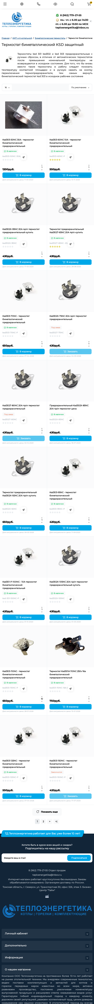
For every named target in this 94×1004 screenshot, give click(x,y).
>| (56, 821)
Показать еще (47, 811)
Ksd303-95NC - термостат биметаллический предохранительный (62, 495)
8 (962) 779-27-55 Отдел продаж (47, 870)
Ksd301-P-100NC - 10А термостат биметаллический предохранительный (19, 584)
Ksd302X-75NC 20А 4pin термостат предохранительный (68, 317)
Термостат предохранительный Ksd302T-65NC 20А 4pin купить (66, 231)
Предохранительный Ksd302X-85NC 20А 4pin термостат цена (69, 407)
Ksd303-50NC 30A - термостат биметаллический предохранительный (18, 142)
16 (7, 87)
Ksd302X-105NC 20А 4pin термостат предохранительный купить (68, 583)
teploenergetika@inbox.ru (47, 874)
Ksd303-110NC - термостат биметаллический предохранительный (16, 674)
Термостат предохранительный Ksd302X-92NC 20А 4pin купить (19, 494)
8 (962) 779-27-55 (68, 15)
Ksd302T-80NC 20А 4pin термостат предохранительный (21, 407)
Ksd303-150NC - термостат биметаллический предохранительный (63, 763)
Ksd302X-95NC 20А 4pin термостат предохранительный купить (21, 231)
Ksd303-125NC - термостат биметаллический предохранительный (16, 763)
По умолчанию (80, 87)
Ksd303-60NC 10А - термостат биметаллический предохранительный (65, 142)
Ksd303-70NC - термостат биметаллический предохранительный (16, 319)
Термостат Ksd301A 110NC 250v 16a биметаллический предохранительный (67, 674)
